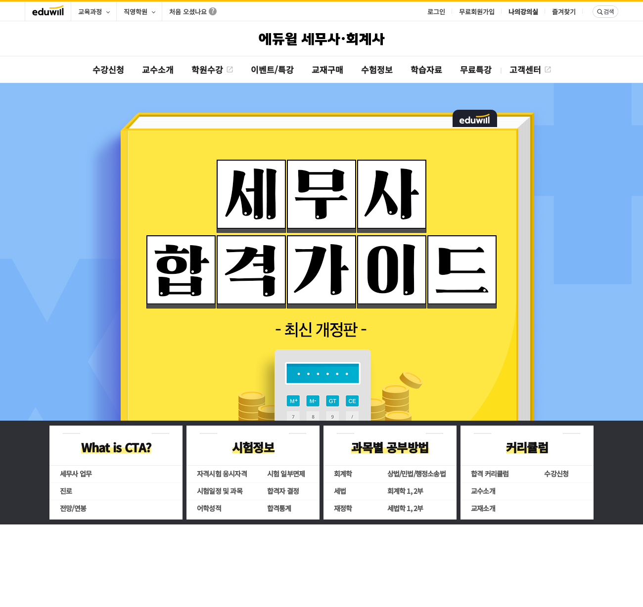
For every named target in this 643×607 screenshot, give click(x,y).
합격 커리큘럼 (489, 473)
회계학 (343, 473)
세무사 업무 (76, 473)
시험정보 (253, 447)
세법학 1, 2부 (405, 508)
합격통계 (279, 508)
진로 (66, 491)
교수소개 (483, 491)
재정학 (343, 508)
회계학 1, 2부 (405, 491)
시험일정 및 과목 (219, 491)
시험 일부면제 (286, 473)
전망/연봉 (73, 508)
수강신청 (556, 473)
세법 (340, 491)
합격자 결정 (283, 491)
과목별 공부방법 (389, 447)
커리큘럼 (527, 447)
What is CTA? (116, 447)
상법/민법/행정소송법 (416, 473)
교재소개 (483, 508)
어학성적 (209, 508)
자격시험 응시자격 (222, 473)
